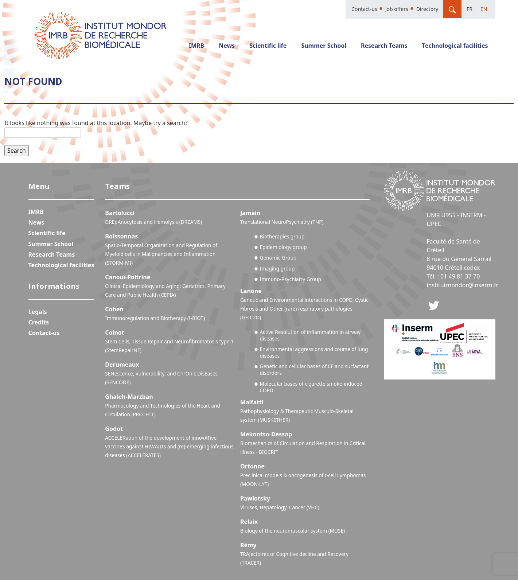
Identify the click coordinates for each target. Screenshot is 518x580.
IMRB (196, 46)
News (227, 46)
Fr (469, 8)
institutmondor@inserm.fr (462, 285)
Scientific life (268, 46)
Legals (37, 311)
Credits (38, 322)
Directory (427, 8)
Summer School (323, 46)
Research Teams (384, 46)
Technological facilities (455, 46)
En (483, 8)
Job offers (396, 8)
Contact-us (364, 8)
